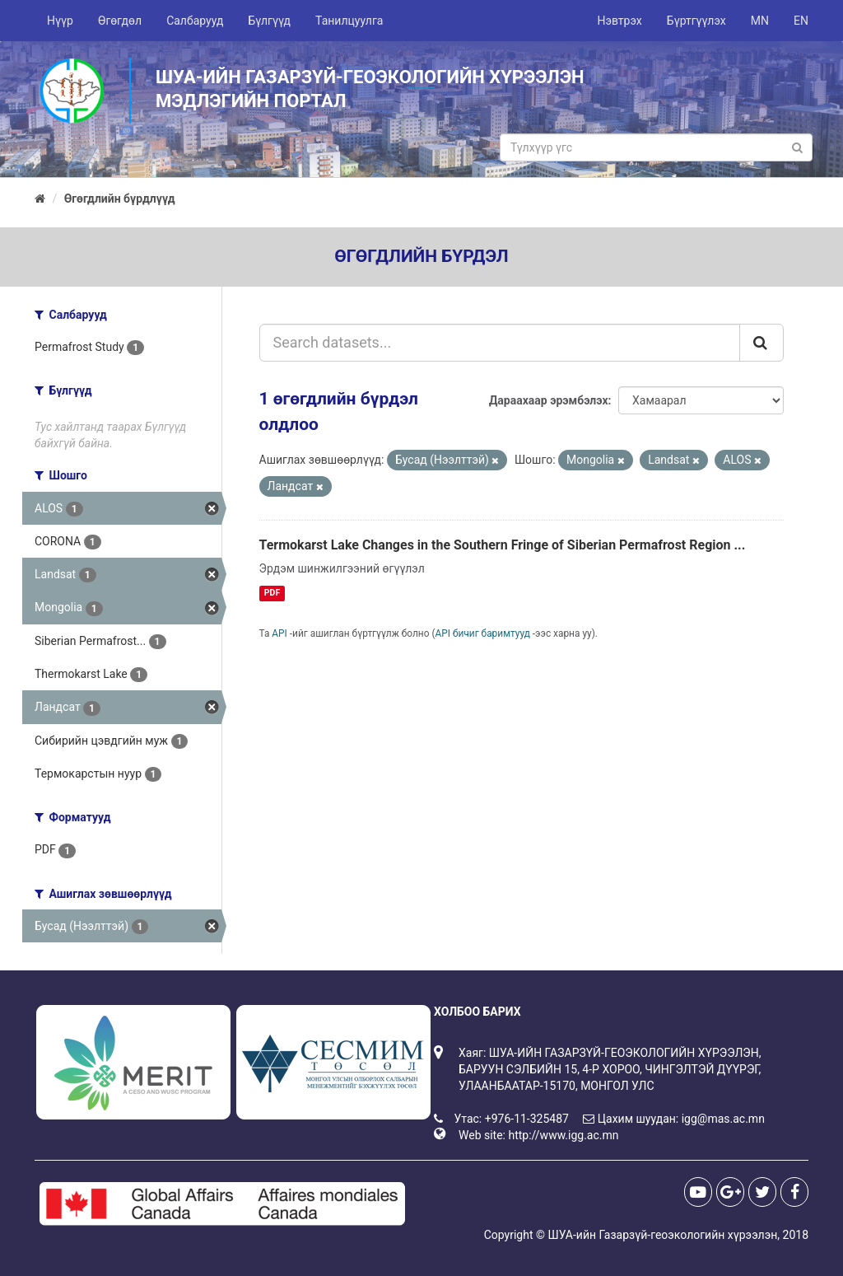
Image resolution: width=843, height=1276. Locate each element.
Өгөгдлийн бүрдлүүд (119, 198)
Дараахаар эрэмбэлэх (548, 400)
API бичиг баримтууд (482, 633)
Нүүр (60, 20)
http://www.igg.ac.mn (563, 1135)
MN (760, 20)
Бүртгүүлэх (696, 20)
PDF (272, 592)
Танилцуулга (349, 20)
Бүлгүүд (269, 20)
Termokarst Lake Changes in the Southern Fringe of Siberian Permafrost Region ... (502, 545)
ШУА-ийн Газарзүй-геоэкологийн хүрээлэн (662, 1234)
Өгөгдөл (120, 20)
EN (801, 20)
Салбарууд (194, 20)
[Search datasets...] (500, 343)
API (279, 633)
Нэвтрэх (619, 20)
